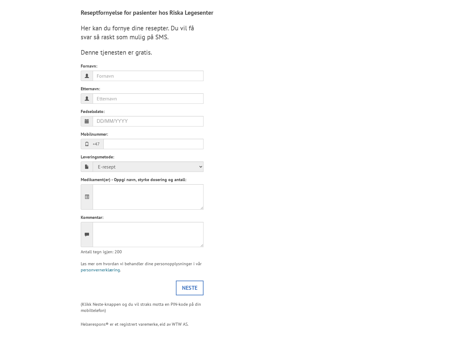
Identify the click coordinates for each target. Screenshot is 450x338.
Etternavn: (90, 88)
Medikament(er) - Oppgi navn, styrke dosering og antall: (133, 179)
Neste (189, 287)
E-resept (148, 166)
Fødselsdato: (93, 111)
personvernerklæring (100, 270)
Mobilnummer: (94, 134)
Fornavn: (89, 66)
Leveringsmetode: (97, 157)
